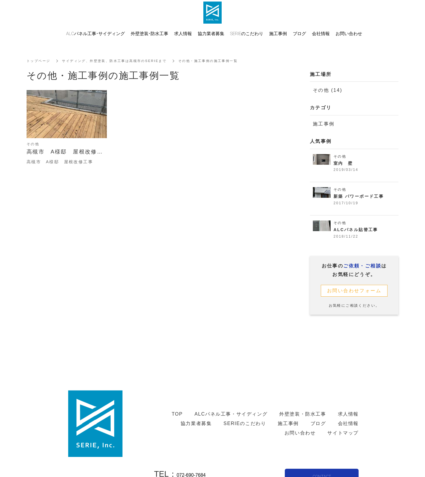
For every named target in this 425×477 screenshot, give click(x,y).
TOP (177, 413)
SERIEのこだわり (246, 33)
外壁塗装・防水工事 (149, 33)
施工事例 (324, 123)
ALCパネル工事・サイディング (95, 33)
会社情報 (321, 33)
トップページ (39, 61)
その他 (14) (327, 90)
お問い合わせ (349, 33)
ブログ (299, 33)
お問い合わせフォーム (354, 291)
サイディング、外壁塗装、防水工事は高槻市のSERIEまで (120, 61)
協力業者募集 (211, 33)
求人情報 (183, 33)
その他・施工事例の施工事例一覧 (219, 61)
